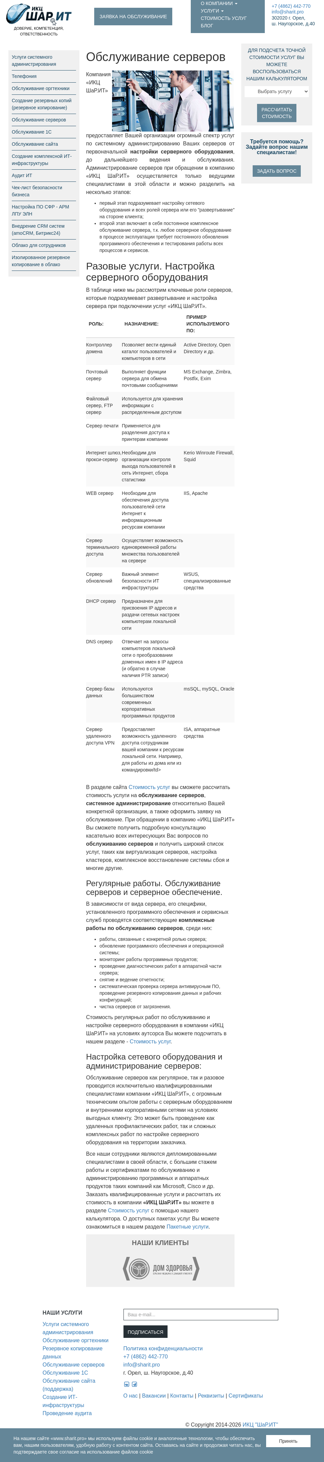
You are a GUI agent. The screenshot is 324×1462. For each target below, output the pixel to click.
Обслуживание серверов (39, 119)
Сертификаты (245, 1396)
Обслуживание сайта (35, 144)
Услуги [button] (212, 10)
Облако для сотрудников (39, 245)
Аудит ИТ (22, 175)
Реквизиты (211, 1396)
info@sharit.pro (287, 12)
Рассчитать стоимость (276, 113)
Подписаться (146, 1332)
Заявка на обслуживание (133, 16)
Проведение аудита (67, 1413)
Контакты (181, 1396)
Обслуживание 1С (31, 132)
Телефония (24, 76)
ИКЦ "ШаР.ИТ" (260, 1425)
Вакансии (154, 1396)
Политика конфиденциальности (163, 1348)
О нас (130, 1396)
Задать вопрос (276, 171)
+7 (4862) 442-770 (291, 6)
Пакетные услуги (188, 1227)
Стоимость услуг (224, 18)
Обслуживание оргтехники (40, 88)
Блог (207, 25)
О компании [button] (219, 3)
